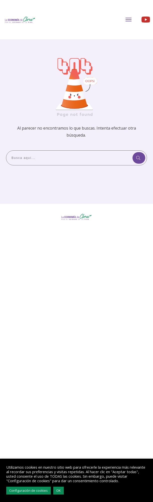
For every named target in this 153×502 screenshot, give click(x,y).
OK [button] (58, 490)
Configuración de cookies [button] (28, 490)
